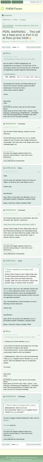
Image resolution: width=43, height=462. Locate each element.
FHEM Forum (14, 8)
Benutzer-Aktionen (34, 47)
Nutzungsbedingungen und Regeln (18, 457)
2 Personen (6, 425)
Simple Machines (27, 459)
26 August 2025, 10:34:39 (10, 213)
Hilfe (7, 457)
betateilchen (10, 124)
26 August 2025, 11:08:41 (10, 264)
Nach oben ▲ (33, 457)
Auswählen (11, 74)
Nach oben (6, 444)
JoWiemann (10, 168)
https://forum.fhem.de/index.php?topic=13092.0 (20, 224)
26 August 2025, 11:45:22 (10, 334)
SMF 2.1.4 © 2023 (16, 459)
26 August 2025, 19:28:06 (10, 400)
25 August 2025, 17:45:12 (10, 56)
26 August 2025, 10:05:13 (10, 171)
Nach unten (6, 47)
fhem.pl (28, 138)
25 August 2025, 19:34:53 (10, 127)
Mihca (8, 53)
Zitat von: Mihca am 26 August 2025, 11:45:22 (21, 405)
